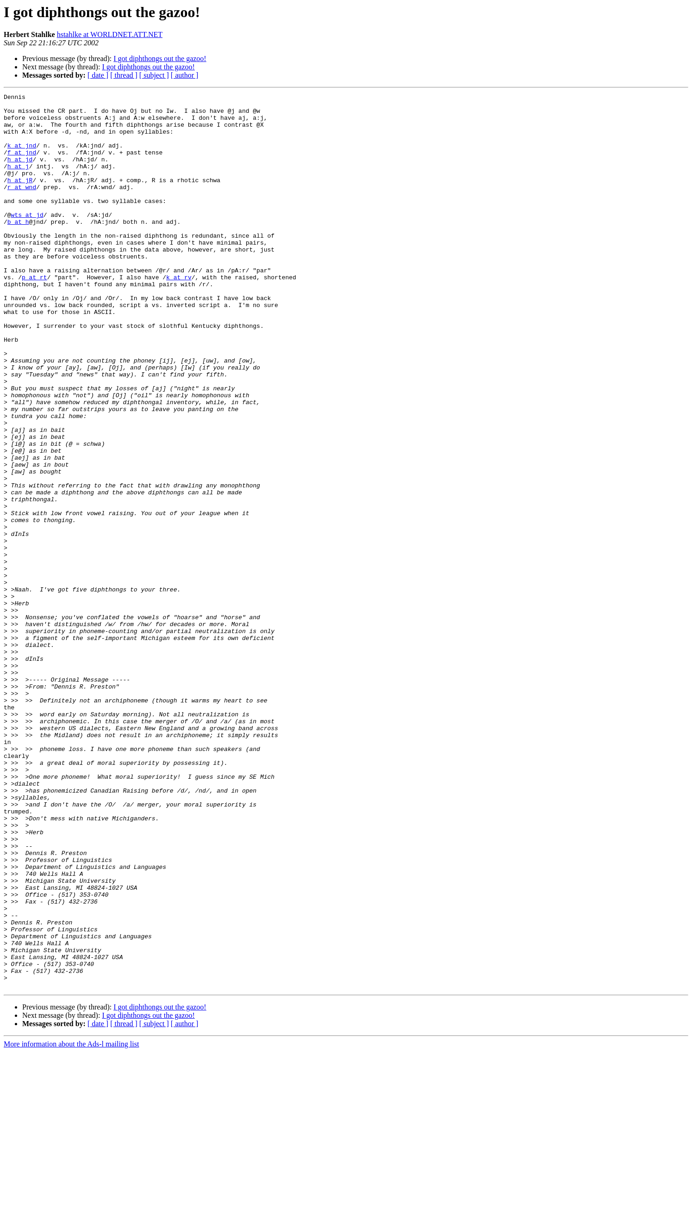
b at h (18, 248)
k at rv (179, 314)
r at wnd (21, 206)
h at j (18, 181)
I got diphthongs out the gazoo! (159, 58)
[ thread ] (123, 75)
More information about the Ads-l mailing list (71, 1223)
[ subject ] (154, 75)
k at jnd (21, 156)
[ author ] (185, 75)
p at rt (34, 314)
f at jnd (21, 164)
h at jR (20, 198)
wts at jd (27, 239)
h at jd (20, 173)
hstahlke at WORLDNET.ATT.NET (109, 34)
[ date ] (97, 75)
